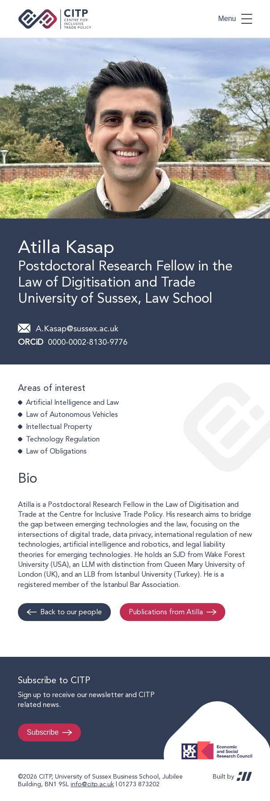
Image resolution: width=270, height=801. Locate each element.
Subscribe (43, 732)
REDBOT (244, 776)
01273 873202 (139, 784)
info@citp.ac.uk (92, 784)
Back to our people (71, 612)
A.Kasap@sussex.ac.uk (77, 328)
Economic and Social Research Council (219, 743)
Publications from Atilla (166, 612)
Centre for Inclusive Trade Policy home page (55, 19)
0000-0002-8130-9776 (87, 342)
